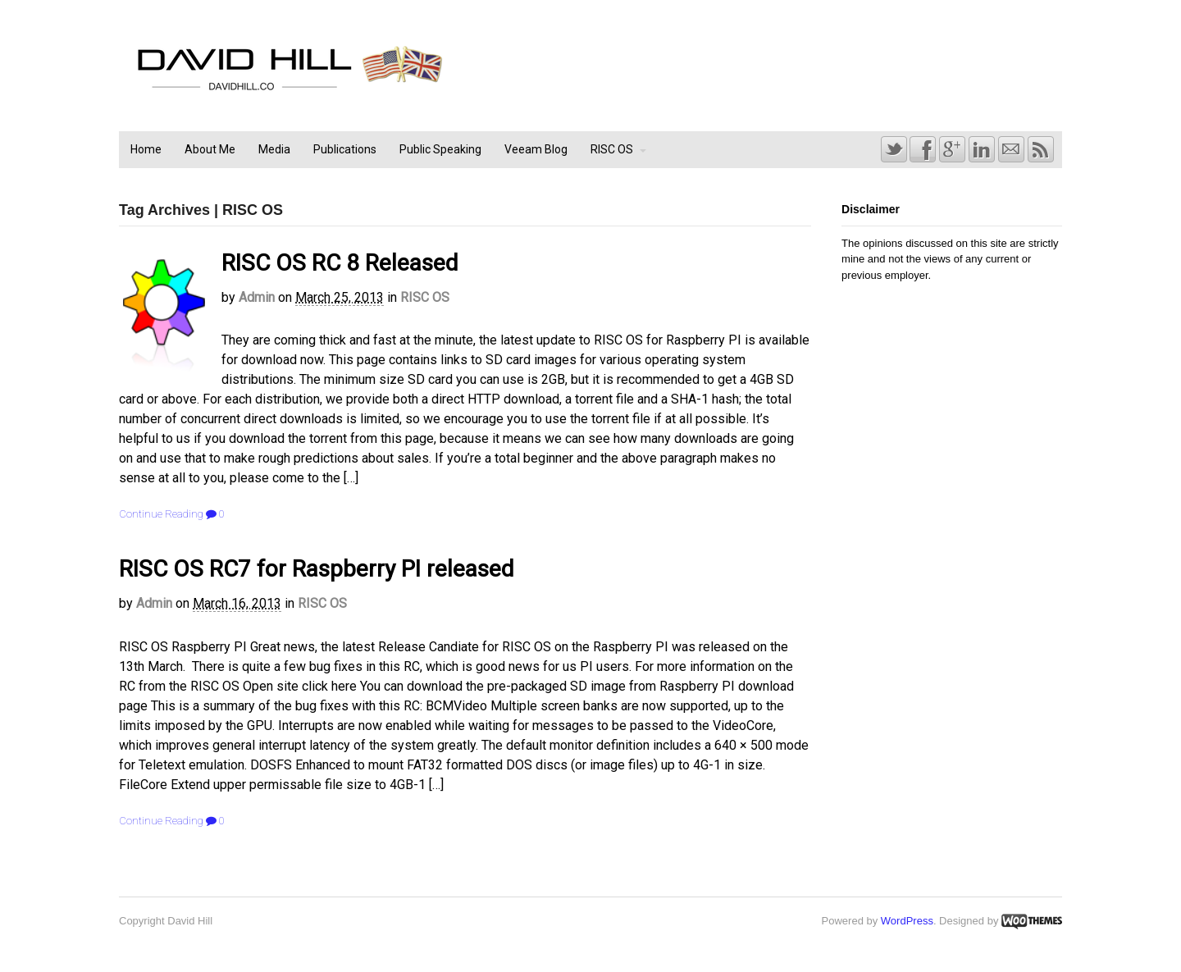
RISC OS (611, 149)
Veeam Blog (536, 149)
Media (274, 149)
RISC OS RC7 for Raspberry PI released (316, 568)
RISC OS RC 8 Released (339, 262)
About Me (210, 149)
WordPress (907, 921)
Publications (344, 149)
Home (146, 149)
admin (257, 297)
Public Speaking (440, 149)
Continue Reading (161, 514)
